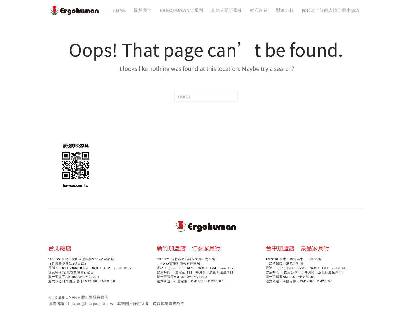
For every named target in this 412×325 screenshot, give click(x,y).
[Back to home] (74, 10)
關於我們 (143, 10)
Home (119, 10)
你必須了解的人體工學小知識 (331, 10)
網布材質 (259, 10)
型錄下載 (285, 10)
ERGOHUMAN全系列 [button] (181, 10)
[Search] (206, 96)
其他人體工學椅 (226, 10)
